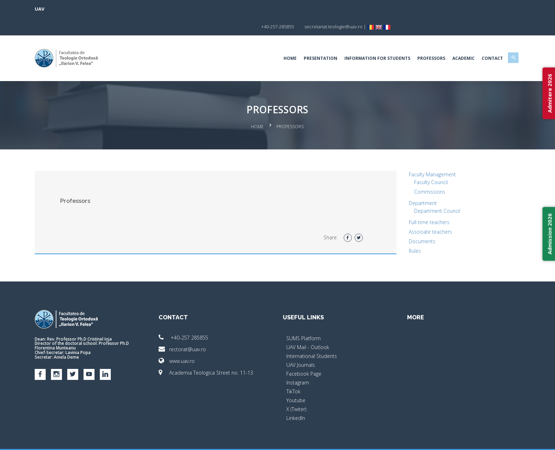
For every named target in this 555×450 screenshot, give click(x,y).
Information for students (341, 41)
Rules (397, 231)
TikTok (293, 372)
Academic (428, 41)
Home (254, 41)
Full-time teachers (411, 202)
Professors (396, 41)
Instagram (297, 363)
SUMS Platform (303, 318)
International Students (311, 336)
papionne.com (444, 440)
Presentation (285, 41)
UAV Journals (300, 345)
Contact (456, 41)
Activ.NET (476, 440)
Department (405, 183)
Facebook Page (303, 354)
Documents (404, 221)
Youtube (295, 380)
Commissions (411, 172)
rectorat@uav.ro (200, 329)
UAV (75, 9)
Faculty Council (413, 162)
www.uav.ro (195, 341)
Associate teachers (412, 212)
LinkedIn (295, 398)
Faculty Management (414, 155)
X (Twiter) (296, 389)
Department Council (419, 191)
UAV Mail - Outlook (307, 327)
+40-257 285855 (201, 318)
